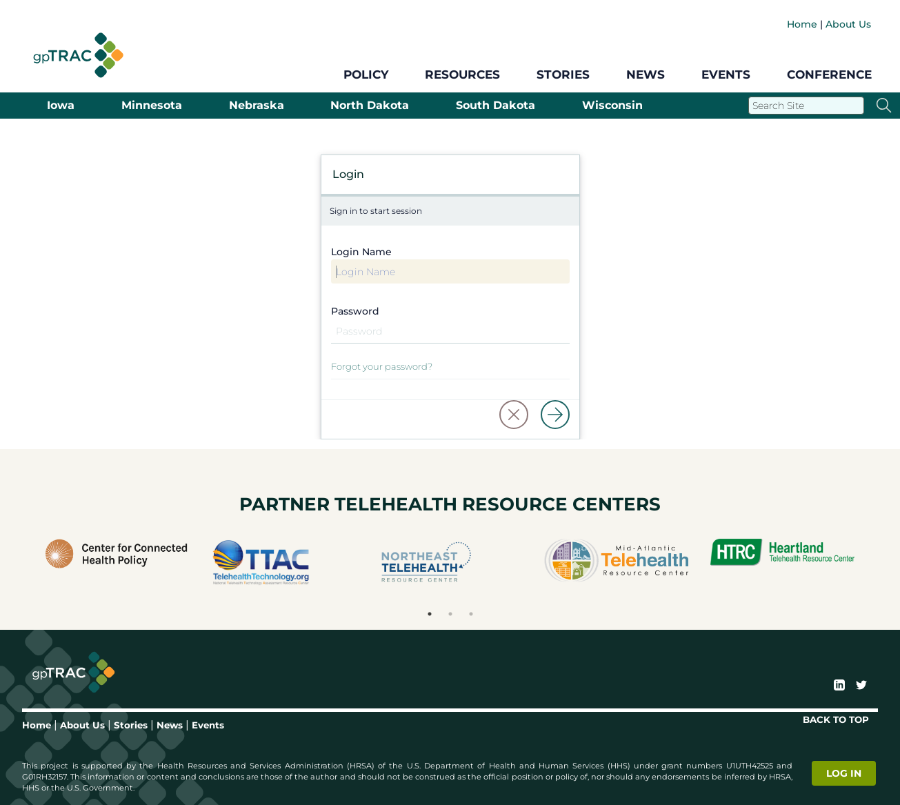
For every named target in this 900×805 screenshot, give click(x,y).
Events (725, 74)
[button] (513, 414)
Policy (365, 74)
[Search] (805, 105)
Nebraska (256, 105)
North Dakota (369, 105)
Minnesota (151, 105)
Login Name (361, 252)
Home (802, 24)
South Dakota (495, 105)
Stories (563, 74)
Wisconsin (612, 105)
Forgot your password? (381, 366)
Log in (843, 773)
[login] (845, 772)
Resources (462, 74)
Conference (829, 74)
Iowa (60, 105)
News (645, 74)
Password (355, 311)
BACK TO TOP (836, 719)
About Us (848, 24)
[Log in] (555, 414)
